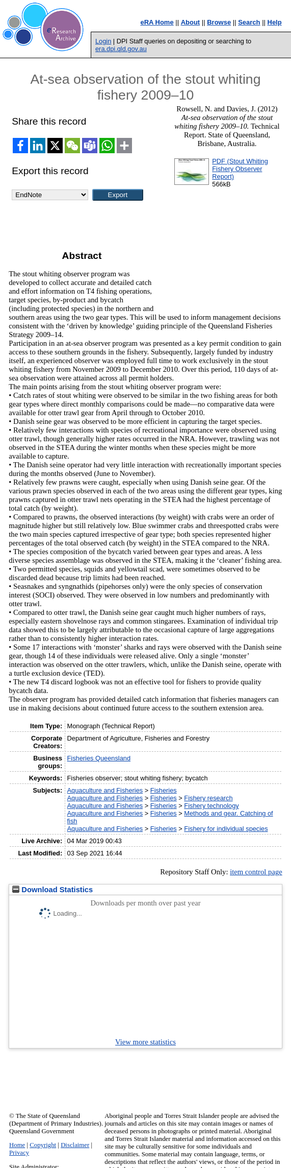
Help (275, 22)
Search (249, 22)
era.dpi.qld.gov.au (121, 49)
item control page (256, 872)
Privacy (19, 1152)
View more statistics (145, 1042)
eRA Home (156, 22)
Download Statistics (52, 890)
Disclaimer (75, 1145)
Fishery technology (211, 805)
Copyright (43, 1145)
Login (103, 41)
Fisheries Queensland (98, 758)
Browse (219, 22)
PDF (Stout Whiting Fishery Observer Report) (240, 168)
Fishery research (208, 798)
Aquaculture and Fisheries (105, 790)
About (190, 22)
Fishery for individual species (226, 828)
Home (17, 1145)
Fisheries (163, 790)
